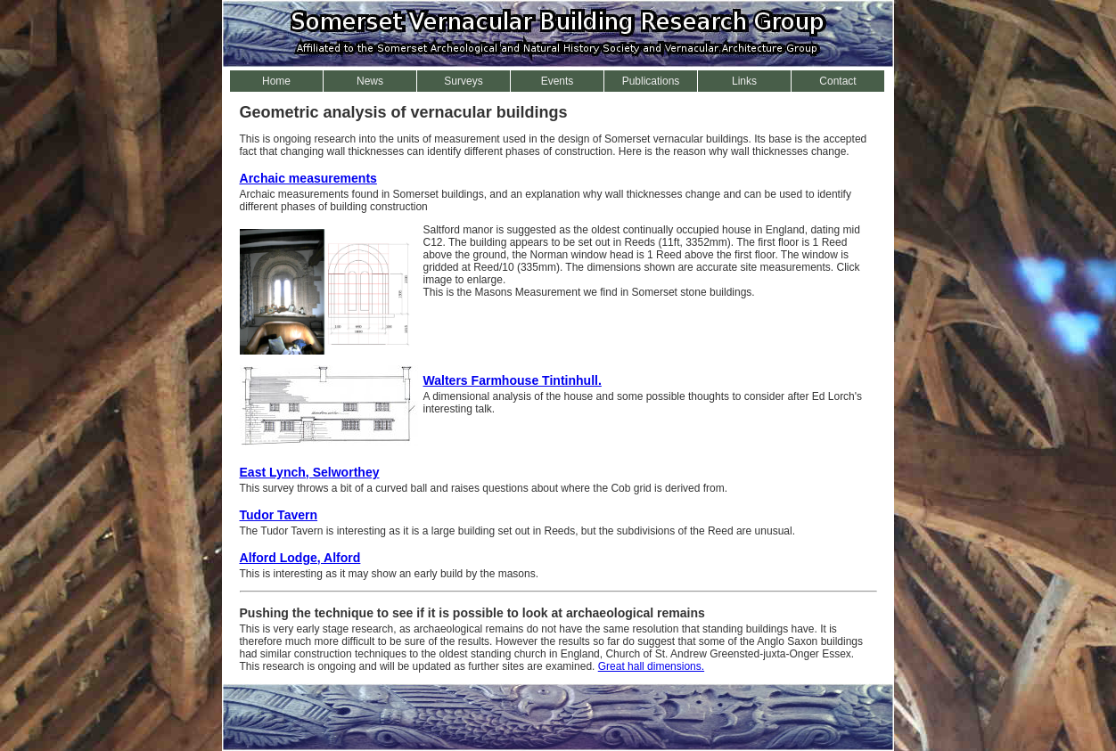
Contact (837, 81)
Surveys (463, 81)
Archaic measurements (308, 178)
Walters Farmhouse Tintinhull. (512, 380)
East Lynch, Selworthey (310, 472)
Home (276, 81)
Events (557, 81)
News (370, 81)
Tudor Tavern (279, 515)
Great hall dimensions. (651, 666)
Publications (651, 81)
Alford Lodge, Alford (300, 558)
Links (744, 81)
